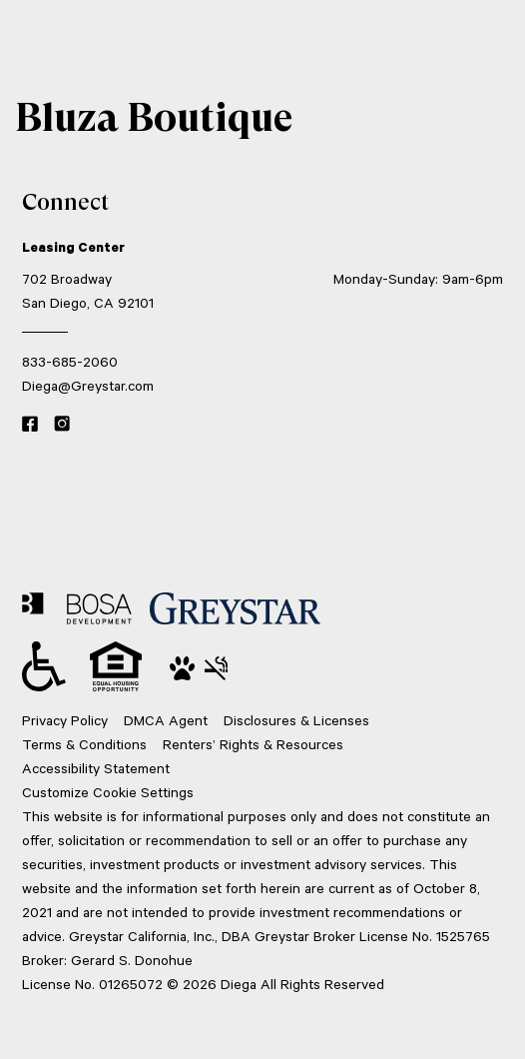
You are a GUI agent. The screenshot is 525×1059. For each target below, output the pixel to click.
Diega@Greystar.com (88, 385)
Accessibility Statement (96, 767)
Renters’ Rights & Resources (253, 743)
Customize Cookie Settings (108, 791)
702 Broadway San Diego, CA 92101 (88, 290)
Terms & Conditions (84, 743)
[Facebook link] (30, 425)
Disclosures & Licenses (296, 719)
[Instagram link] (62, 425)
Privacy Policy (65, 719)
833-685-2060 (70, 361)
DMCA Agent (166, 719)
